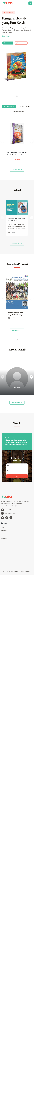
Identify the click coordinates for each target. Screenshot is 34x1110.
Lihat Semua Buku (21, 43)
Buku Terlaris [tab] (9, 106)
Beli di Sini (17, 160)
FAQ (2, 527)
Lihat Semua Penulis (17, 402)
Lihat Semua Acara (17, 330)
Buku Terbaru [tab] (24, 106)
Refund (3, 536)
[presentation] (2, 141)
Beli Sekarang (8, 43)
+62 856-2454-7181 (9, 513)
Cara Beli (4, 530)
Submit (17, 476)
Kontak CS (4, 539)
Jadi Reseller (4, 533)
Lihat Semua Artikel (17, 243)
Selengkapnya (6, 36)
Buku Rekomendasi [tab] (17, 111)
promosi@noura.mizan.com (11, 510)
